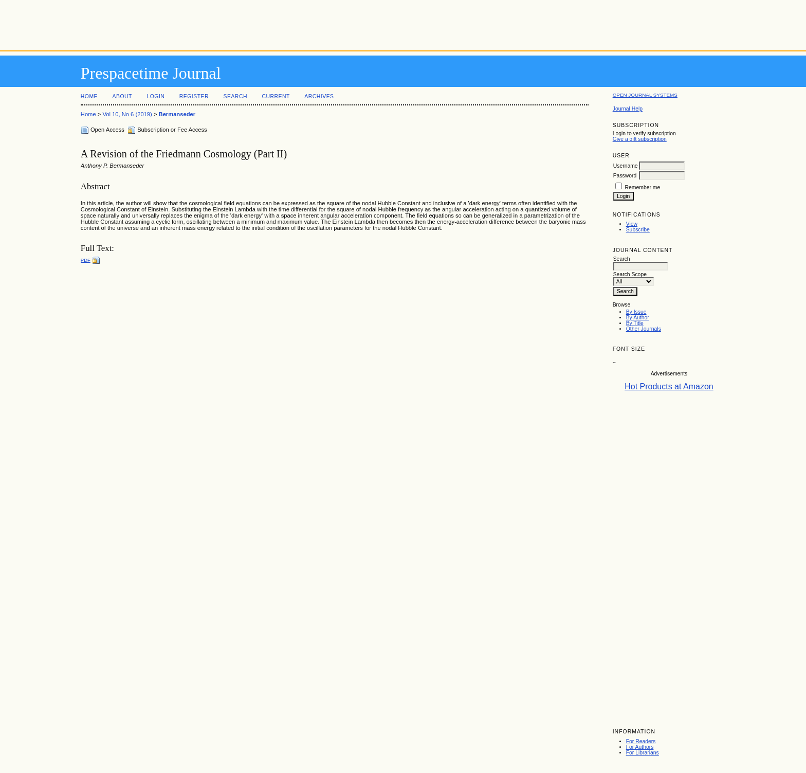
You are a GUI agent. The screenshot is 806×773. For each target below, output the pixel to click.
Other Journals (643, 329)
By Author (637, 317)
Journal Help (628, 109)
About (122, 96)
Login (155, 96)
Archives (319, 96)
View (631, 224)
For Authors (640, 747)
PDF (85, 260)
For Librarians (642, 753)
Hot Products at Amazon (669, 386)
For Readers (641, 741)
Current (275, 96)
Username (625, 166)
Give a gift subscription (640, 139)
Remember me (643, 187)
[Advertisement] (403, 23)
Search (235, 96)
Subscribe (638, 229)
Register (194, 96)
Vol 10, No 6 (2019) (127, 114)
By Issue (636, 312)
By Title (635, 323)
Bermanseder (177, 114)
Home (89, 96)
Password (625, 175)
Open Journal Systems (645, 95)
